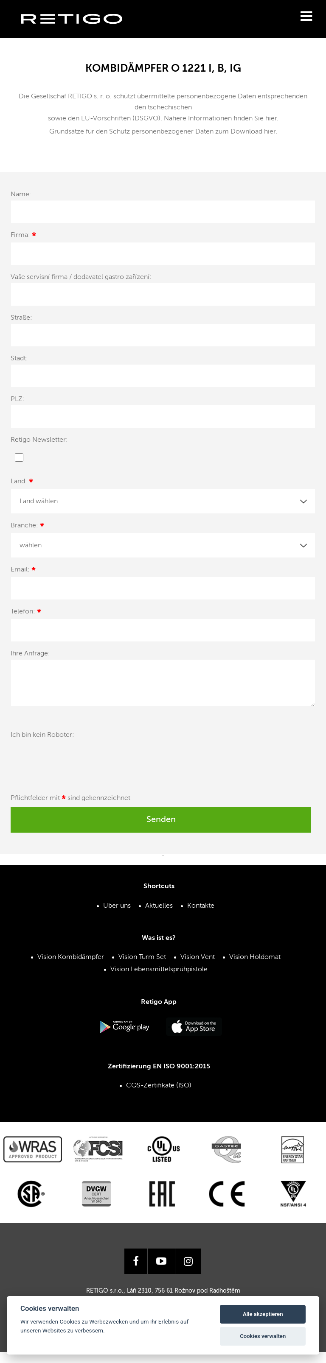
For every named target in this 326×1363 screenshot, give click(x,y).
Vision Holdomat (255, 957)
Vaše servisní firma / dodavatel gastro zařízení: (81, 277)
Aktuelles (159, 906)
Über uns (117, 906)
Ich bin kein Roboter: (42, 735)
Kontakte (200, 906)
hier (271, 118)
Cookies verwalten (263, 1336)
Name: (21, 194)
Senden (161, 820)
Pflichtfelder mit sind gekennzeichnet (70, 799)
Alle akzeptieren (263, 1314)
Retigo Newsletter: (39, 440)
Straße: (21, 318)
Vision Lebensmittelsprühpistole (159, 969)
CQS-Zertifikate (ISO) (158, 1085)
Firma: (23, 236)
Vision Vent (197, 957)
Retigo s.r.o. (78, 32)
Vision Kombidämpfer (70, 957)
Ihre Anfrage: (30, 653)
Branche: (27, 526)
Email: (23, 570)
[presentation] (75, 761)
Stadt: (19, 358)
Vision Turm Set (142, 957)
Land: (22, 482)
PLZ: (18, 399)
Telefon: (26, 612)
